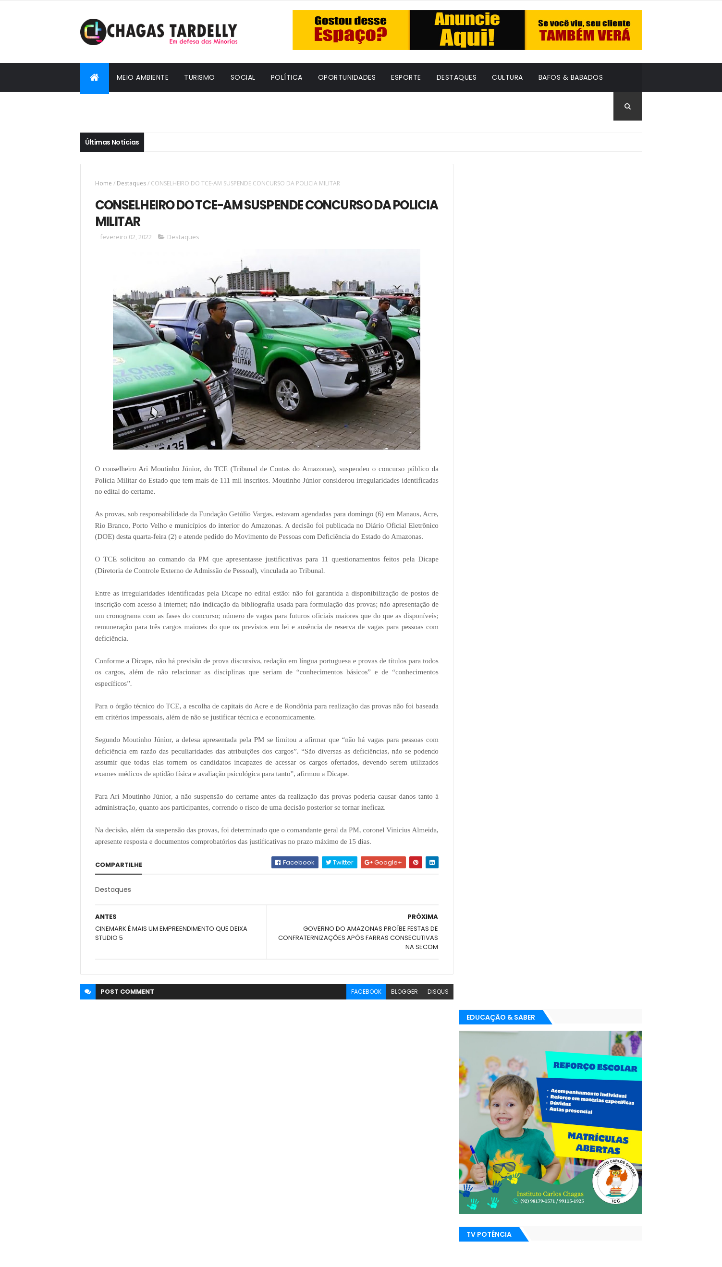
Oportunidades (347, 77)
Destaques (457, 77)
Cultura (507, 77)
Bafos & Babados (570, 77)
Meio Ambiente (143, 77)
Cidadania (106, 106)
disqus (433, 1003)
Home (103, 183)
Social (243, 77)
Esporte (406, 77)
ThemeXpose (133, 1254)
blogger (400, 1003)
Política (287, 77)
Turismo (199, 77)
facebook (362, 1003)
